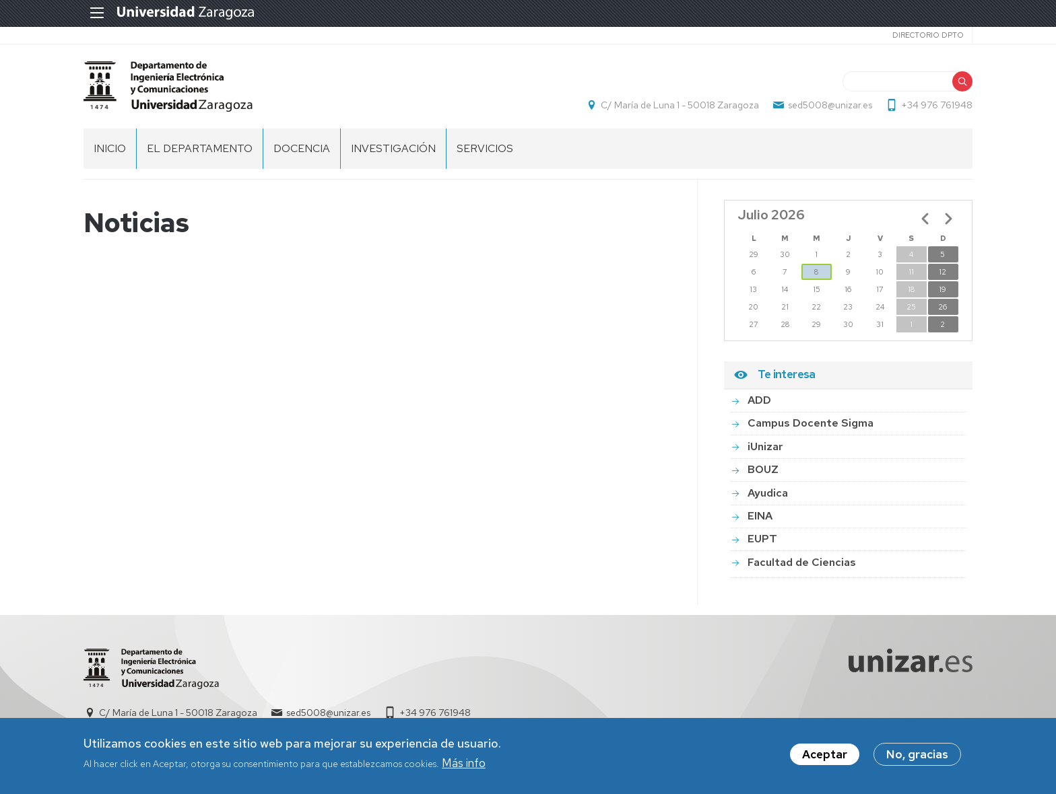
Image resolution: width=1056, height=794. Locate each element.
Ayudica (768, 493)
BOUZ (763, 469)
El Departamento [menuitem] (200, 148)
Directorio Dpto (928, 35)
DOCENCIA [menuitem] (301, 148)
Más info (464, 765)
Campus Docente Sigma (810, 423)
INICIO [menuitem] (110, 148)
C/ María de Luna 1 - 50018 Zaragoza (680, 105)
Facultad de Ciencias (802, 562)
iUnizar (765, 446)
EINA (760, 516)
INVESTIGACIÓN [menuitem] (393, 148)
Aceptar (824, 756)
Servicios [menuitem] (485, 148)
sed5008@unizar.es (830, 105)
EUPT (762, 539)
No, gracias (917, 756)
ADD (759, 400)
